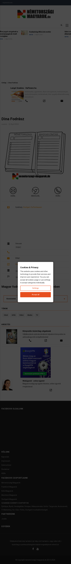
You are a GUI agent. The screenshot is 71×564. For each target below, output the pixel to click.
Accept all (35, 295)
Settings (35, 288)
